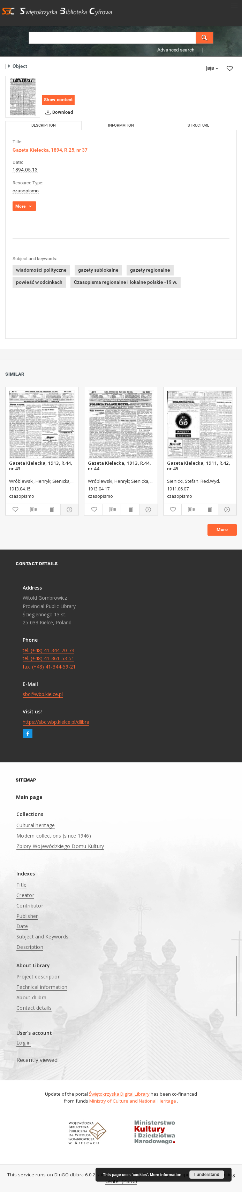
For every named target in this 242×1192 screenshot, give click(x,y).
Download (58, 112)
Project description (38, 976)
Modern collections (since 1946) (53, 835)
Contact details (34, 1008)
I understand (206, 1174)
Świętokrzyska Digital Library (119, 1094)
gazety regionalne (150, 270)
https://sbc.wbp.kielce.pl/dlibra (56, 722)
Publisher (27, 916)
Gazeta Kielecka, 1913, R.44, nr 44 (119, 466)
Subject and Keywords (42, 936)
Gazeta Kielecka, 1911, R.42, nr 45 (198, 466)
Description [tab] (43, 125)
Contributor (29, 905)
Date (22, 926)
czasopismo (26, 190)
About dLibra (31, 997)
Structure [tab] (198, 125)
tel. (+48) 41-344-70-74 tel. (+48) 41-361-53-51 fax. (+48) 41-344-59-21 (49, 658)
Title (21, 884)
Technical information (41, 987)
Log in (23, 1042)
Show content (58, 99)
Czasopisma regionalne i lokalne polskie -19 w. (125, 282)
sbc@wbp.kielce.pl (43, 694)
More (222, 529)
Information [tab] (121, 125)
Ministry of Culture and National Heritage (133, 1101)
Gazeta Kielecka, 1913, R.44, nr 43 (40, 466)
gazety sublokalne (98, 270)
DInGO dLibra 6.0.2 (75, 1175)
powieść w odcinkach (39, 282)
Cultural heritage (35, 825)
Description (29, 947)
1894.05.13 (25, 170)
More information (165, 1175)
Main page (29, 797)
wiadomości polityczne (41, 270)
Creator (25, 895)
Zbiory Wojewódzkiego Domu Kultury (60, 846)
